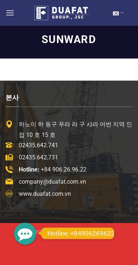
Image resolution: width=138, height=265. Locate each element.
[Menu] (10, 13)
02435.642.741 (38, 145)
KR (118, 12)
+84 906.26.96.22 (63, 169)
